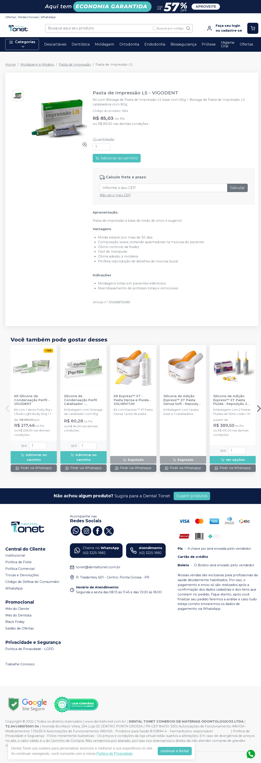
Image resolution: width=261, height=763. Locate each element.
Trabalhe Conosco (20, 664)
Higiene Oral (227, 44)
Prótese (209, 44)
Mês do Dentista (18, 615)
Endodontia (154, 44)
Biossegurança (183, 44)
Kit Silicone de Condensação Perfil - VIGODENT (32, 400)
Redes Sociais (28, 17)
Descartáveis (55, 44)
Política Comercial (20, 569)
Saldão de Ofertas (19, 628)
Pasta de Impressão (75, 65)
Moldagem (104, 44)
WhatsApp (48, 17)
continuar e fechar (175, 751)
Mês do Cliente (17, 609)
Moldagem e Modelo (37, 65)
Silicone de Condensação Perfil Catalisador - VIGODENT (80, 400)
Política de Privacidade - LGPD (29, 649)
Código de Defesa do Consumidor (32, 582)
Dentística (81, 44)
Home (10, 65)
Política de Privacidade (114, 753)
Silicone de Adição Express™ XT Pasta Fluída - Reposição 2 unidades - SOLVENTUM (230, 400)
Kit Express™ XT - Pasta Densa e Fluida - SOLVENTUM (132, 400)
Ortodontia (129, 44)
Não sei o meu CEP (115, 195)
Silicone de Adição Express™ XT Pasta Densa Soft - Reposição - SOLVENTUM (183, 400)
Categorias (22, 44)
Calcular (237, 188)
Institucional (15, 556)
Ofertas (10, 17)
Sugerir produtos (192, 496)
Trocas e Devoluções (22, 575)
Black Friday (15, 622)
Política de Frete (18, 562)
